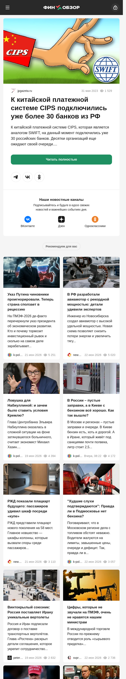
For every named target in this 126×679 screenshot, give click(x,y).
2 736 (109, 657)
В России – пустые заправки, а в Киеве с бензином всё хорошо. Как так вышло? (90, 407)
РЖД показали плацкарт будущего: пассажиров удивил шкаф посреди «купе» (29, 508)
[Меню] (7, 7)
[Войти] (115, 7)
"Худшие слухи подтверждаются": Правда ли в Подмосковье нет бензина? (90, 508)
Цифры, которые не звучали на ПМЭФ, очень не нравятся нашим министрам (89, 614)
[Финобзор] (61, 7)
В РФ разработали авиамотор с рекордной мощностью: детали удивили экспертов (88, 301)
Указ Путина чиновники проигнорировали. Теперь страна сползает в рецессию (31, 301)
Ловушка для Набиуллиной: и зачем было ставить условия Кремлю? (28, 407)
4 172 (109, 456)
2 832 (49, 657)
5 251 (49, 355)
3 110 (49, 562)
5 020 (109, 355)
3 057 (109, 562)
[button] (16, 177)
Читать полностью (61, 159)
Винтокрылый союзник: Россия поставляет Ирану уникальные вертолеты (30, 612)
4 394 (49, 456)
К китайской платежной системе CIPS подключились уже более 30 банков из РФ (59, 108)
